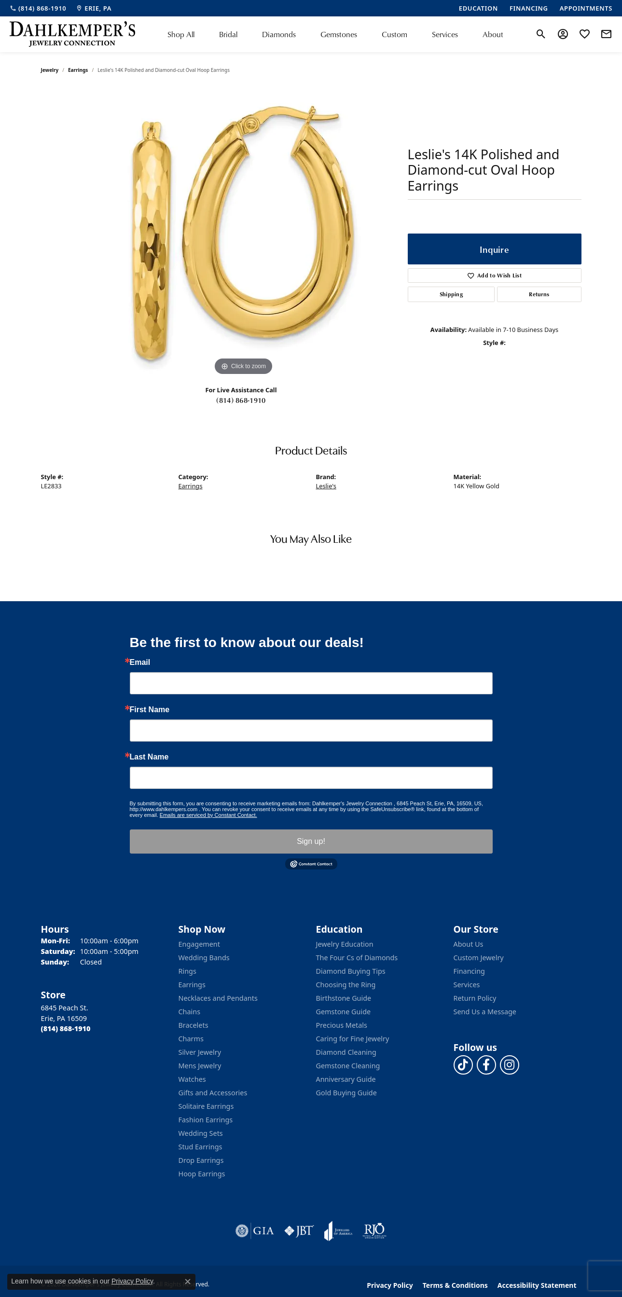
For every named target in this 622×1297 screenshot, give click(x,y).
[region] (243, 233)
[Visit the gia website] (254, 1231)
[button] (541, 34)
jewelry (50, 70)
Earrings (78, 70)
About (493, 34)
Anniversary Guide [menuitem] (346, 1079)
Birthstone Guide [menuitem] (344, 998)
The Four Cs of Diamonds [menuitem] (357, 957)
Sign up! (311, 841)
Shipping (451, 294)
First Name (150, 710)
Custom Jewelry (479, 957)
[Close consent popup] (188, 1281)
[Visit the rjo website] (374, 1231)
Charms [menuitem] (191, 1038)
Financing (469, 971)
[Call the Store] (66, 1028)
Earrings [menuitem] (192, 984)
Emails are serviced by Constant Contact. (208, 815)
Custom (394, 34)
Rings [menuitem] (187, 971)
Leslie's (326, 486)
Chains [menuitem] (190, 1011)
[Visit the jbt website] (299, 1231)
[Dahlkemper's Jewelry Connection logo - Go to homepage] (72, 34)
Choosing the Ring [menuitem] (346, 984)
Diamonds (279, 34)
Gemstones (338, 34)
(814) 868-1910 (240, 400)
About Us (469, 944)
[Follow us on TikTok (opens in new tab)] (463, 1065)
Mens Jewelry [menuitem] (200, 1065)
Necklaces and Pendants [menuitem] (218, 998)
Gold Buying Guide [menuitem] (346, 1092)
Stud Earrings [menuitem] (200, 1146)
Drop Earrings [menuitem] (201, 1160)
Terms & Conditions (455, 1285)
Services (445, 34)
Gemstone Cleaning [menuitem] (348, 1065)
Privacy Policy (390, 1285)
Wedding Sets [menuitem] (201, 1133)
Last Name (149, 757)
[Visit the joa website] (338, 1231)
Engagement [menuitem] (199, 944)
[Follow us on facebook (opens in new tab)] (486, 1065)
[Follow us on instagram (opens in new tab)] (509, 1065)
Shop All (180, 34)
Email (140, 662)
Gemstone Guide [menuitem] (343, 1011)
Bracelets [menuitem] (193, 1025)
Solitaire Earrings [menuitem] (206, 1106)
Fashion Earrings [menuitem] (206, 1119)
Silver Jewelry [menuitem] (200, 1052)
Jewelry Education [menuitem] (344, 944)
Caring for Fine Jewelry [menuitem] (352, 1038)
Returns (539, 294)
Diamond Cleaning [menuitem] (346, 1052)
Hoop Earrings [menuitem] (202, 1173)
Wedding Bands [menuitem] (204, 957)
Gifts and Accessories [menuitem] (213, 1092)
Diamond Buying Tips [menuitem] (351, 971)
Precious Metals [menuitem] (341, 1025)
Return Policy (475, 998)
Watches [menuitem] (192, 1079)
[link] (38, 8)
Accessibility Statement (537, 1285)
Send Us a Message (485, 1011)
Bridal (228, 34)
